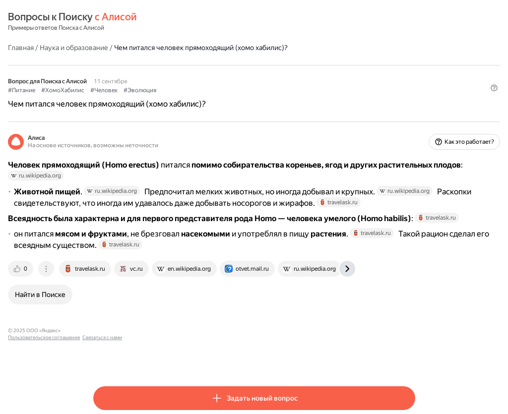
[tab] (106, 297)
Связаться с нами (244, 358)
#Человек (189, 89)
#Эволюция (225, 89)
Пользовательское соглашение (186, 358)
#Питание (107, 89)
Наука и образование (159, 47)
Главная (106, 47)
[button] (409, 107)
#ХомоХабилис (148, 89)
